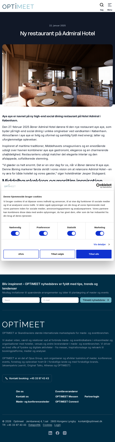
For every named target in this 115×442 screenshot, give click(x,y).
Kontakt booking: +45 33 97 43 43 (27, 378)
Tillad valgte (57, 254)
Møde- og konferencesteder (32, 401)
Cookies (47, 424)
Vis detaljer (100, 244)
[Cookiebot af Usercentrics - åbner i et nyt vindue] (98, 185)
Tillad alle (94, 254)
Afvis (21, 254)
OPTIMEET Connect (67, 401)
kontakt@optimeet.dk (90, 421)
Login (57, 424)
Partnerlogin (92, 396)
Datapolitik (34, 424)
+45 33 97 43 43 (16, 424)
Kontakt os (22, 396)
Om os (20, 391)
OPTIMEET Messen (66, 396)
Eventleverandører (66, 391)
